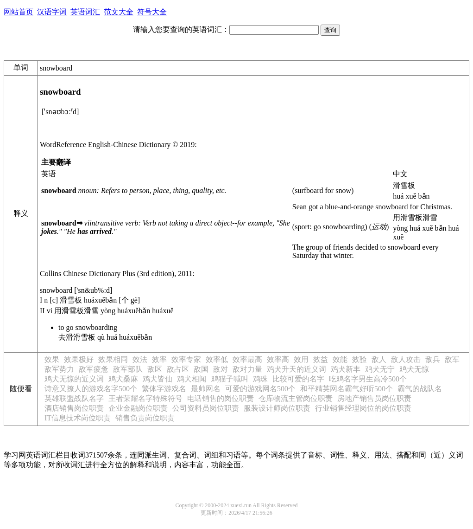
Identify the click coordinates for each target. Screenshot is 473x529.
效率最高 (247, 359)
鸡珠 (260, 379)
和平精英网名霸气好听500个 (346, 389)
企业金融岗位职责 (138, 408)
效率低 (217, 359)
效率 (159, 359)
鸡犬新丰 (345, 369)
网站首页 (18, 12)
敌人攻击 (406, 359)
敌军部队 (128, 369)
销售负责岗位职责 (145, 418)
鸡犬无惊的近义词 (74, 379)
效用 (301, 359)
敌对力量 (247, 369)
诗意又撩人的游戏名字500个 (90, 389)
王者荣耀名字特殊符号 (145, 398)
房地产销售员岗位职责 (374, 398)
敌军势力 (59, 369)
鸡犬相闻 (192, 379)
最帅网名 (206, 389)
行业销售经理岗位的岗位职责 (363, 408)
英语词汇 (85, 12)
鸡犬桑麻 (123, 379)
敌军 (452, 359)
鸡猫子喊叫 (229, 379)
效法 (139, 359)
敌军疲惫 (93, 369)
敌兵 (432, 359)
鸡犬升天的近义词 (296, 369)
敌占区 (178, 369)
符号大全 (152, 12)
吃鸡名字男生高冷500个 (368, 379)
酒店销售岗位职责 (74, 408)
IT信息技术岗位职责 (77, 418)
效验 (359, 359)
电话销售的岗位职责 (220, 398)
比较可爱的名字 (298, 379)
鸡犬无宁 (380, 369)
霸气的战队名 (419, 389)
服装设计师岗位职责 (277, 408)
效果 (51, 359)
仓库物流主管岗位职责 (296, 398)
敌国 (201, 369)
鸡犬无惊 (414, 369)
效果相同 (113, 359)
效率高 (278, 359)
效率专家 (186, 359)
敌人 (379, 359)
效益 (320, 359)
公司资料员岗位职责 (205, 408)
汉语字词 (52, 12)
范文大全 (118, 12)
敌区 (154, 369)
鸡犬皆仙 (157, 379)
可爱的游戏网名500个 (260, 389)
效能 (340, 359)
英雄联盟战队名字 (74, 398)
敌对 (220, 369)
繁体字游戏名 (164, 389)
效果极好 (79, 359)
